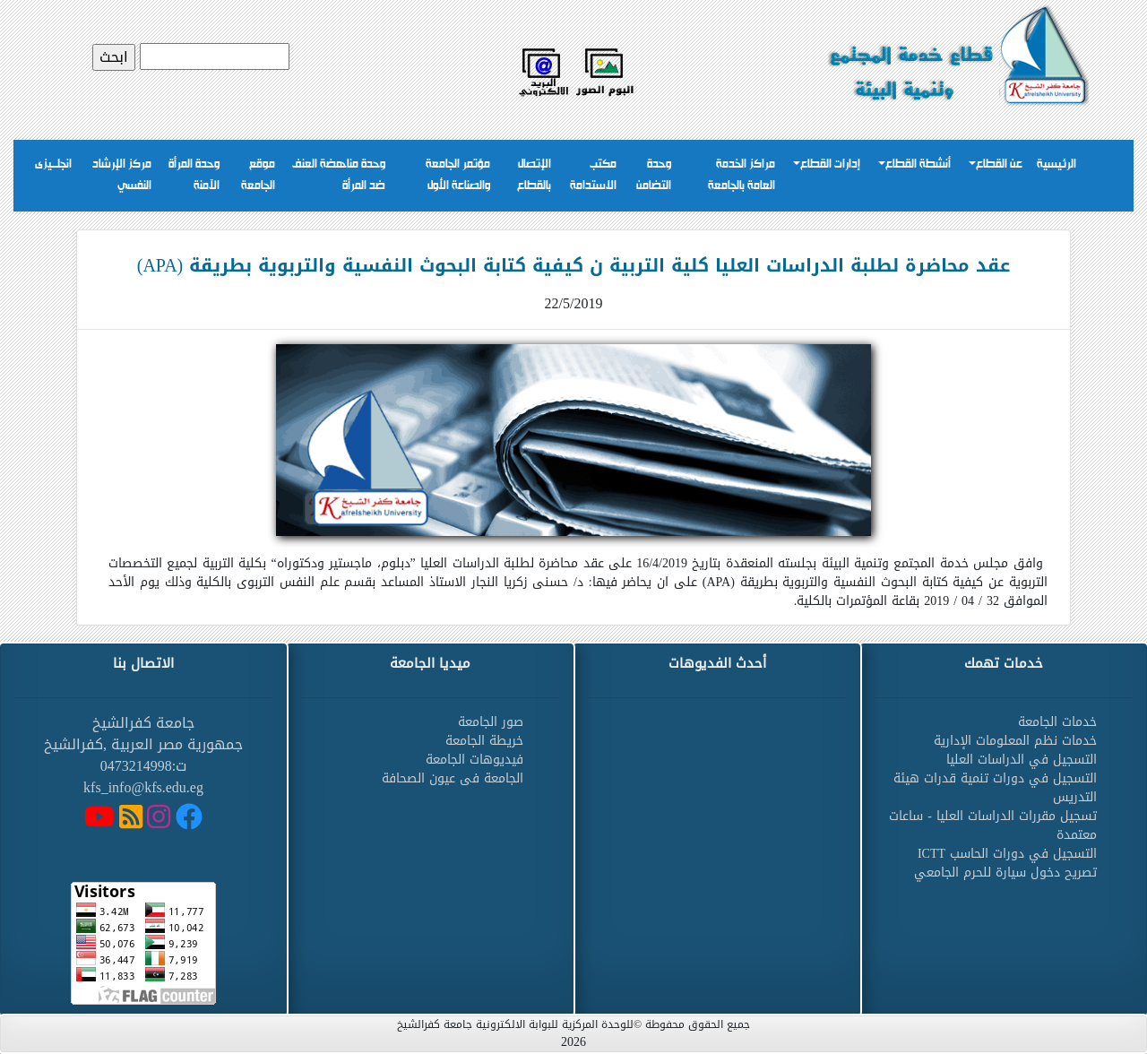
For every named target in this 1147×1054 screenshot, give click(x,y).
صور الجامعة (490, 722)
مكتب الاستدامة (593, 175)
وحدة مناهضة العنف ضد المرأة (338, 175)
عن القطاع (999, 164)
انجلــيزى (53, 164)
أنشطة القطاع (918, 164)
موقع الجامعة (258, 175)
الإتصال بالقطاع (534, 175)
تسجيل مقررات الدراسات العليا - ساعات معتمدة (993, 825)
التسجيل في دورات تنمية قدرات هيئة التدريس (995, 787)
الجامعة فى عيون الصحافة (452, 778)
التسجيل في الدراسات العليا (1021, 759)
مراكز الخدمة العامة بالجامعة (741, 175)
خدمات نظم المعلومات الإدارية (1015, 741)
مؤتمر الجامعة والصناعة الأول (458, 175)
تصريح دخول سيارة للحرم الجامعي (1005, 872)
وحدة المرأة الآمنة (194, 175)
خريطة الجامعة (484, 741)
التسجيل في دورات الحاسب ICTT (1007, 854)
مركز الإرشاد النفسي (121, 175)
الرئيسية (1056, 164)
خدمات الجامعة (1057, 722)
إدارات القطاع (830, 164)
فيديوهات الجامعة (474, 759)
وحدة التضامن (653, 175)
